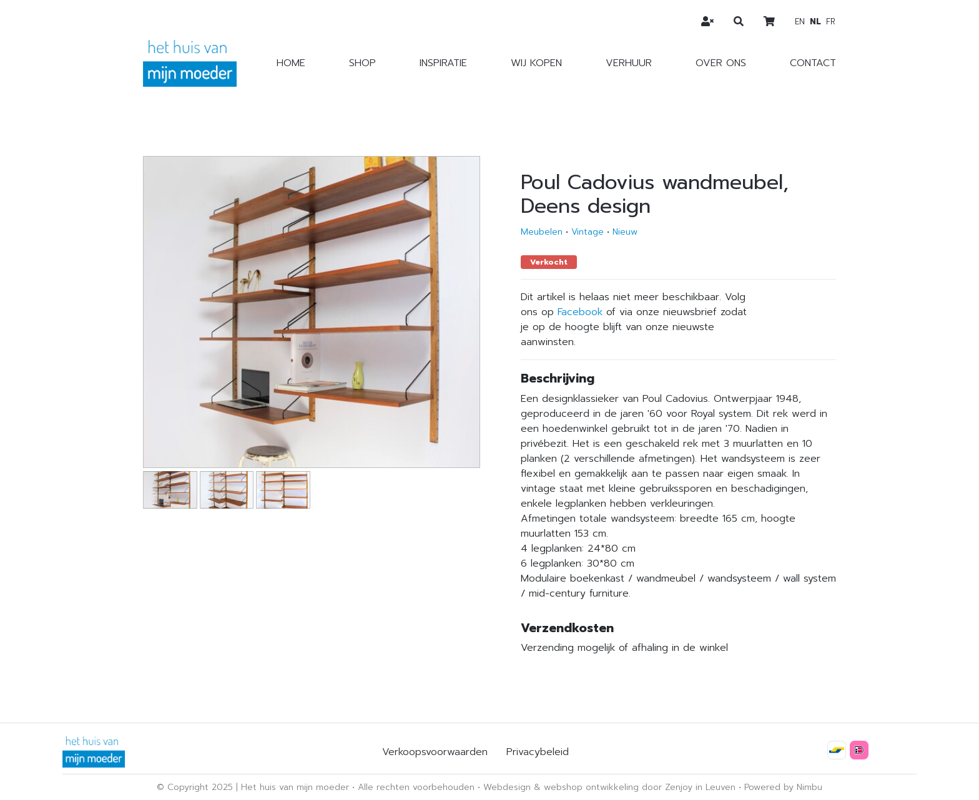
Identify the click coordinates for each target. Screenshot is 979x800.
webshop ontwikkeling (591, 787)
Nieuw (624, 231)
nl (815, 21)
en (800, 21)
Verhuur (629, 63)
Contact (813, 63)
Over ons (721, 63)
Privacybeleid (537, 751)
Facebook (580, 312)
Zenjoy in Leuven (700, 787)
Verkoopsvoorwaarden (435, 751)
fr (830, 21)
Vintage (587, 231)
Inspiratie (443, 63)
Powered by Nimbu (783, 787)
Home (291, 63)
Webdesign (507, 787)
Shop (362, 63)
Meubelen (542, 231)
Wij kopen (536, 63)
